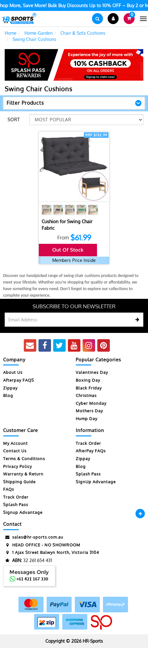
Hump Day (86, 418)
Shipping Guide (19, 481)
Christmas (86, 395)
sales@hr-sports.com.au (33, 537)
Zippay (10, 387)
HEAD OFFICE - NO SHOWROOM (41, 545)
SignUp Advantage (96, 481)
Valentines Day (92, 372)
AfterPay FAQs (91, 450)
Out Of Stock (68, 250)
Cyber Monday (91, 403)
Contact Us (15, 450)
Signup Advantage (23, 512)
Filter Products (25, 103)
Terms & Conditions (24, 458)
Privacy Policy (17, 466)
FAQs (8, 489)
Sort (14, 119)
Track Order (15, 497)
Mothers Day (89, 410)
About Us (13, 372)
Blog (8, 395)
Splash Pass (15, 504)
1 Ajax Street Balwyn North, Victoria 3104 (51, 552)
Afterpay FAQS (18, 380)
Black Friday (89, 387)
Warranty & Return (23, 473)
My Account (15, 443)
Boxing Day (88, 380)
